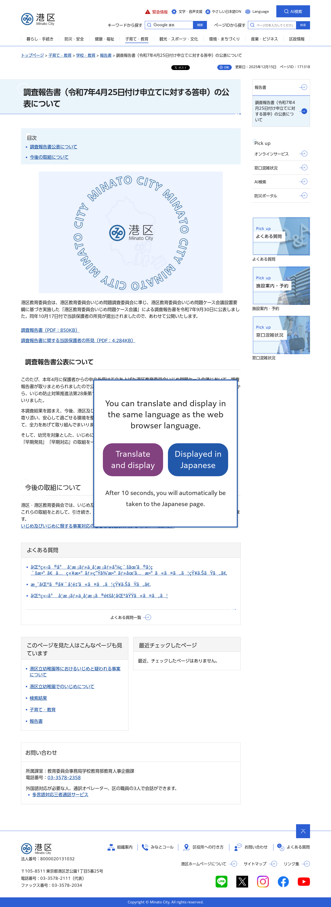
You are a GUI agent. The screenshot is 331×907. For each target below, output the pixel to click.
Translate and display (133, 459)
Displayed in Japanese (198, 459)
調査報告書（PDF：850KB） (50, 330)
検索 (303, 25)
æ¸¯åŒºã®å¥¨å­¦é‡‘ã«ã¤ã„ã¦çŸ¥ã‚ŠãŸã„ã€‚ (91, 584)
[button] (156, 11)
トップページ (32, 55)
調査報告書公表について (53, 147)
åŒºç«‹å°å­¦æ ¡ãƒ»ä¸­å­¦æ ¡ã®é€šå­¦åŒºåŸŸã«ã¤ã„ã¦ (99, 595)
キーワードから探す (149, 25)
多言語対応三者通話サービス (60, 794)
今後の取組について (49, 157)
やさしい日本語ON (226, 11)
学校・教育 (85, 55)
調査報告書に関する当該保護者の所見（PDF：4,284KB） (78, 340)
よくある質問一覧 (125, 617)
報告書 (106, 55)
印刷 (226, 67)
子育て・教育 (60, 55)
